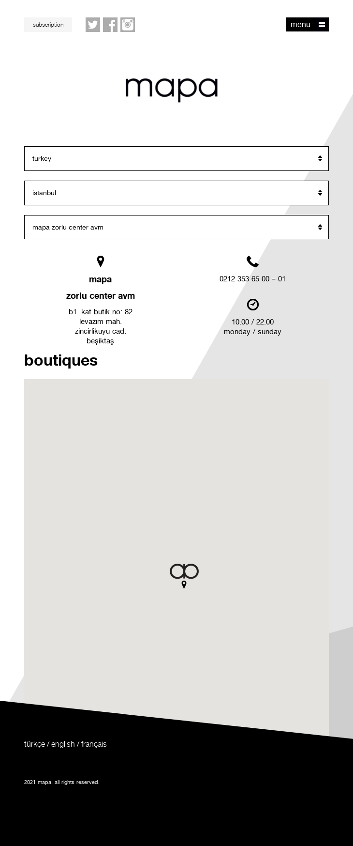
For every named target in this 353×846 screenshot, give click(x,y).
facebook (110, 25)
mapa (172, 90)
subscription (48, 24)
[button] (184, 576)
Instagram (128, 25)
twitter (93, 25)
